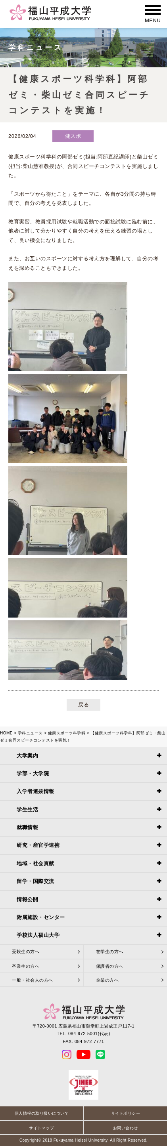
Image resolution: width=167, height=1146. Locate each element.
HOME (6, 733)
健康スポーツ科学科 (67, 733)
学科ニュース (30, 733)
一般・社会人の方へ (32, 980)
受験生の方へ (25, 951)
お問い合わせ (125, 1128)
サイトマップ (41, 1128)
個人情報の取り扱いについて (42, 1113)
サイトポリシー (125, 1113)
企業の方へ (107, 980)
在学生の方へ (109, 951)
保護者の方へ (109, 966)
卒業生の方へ (25, 966)
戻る (83, 704)
